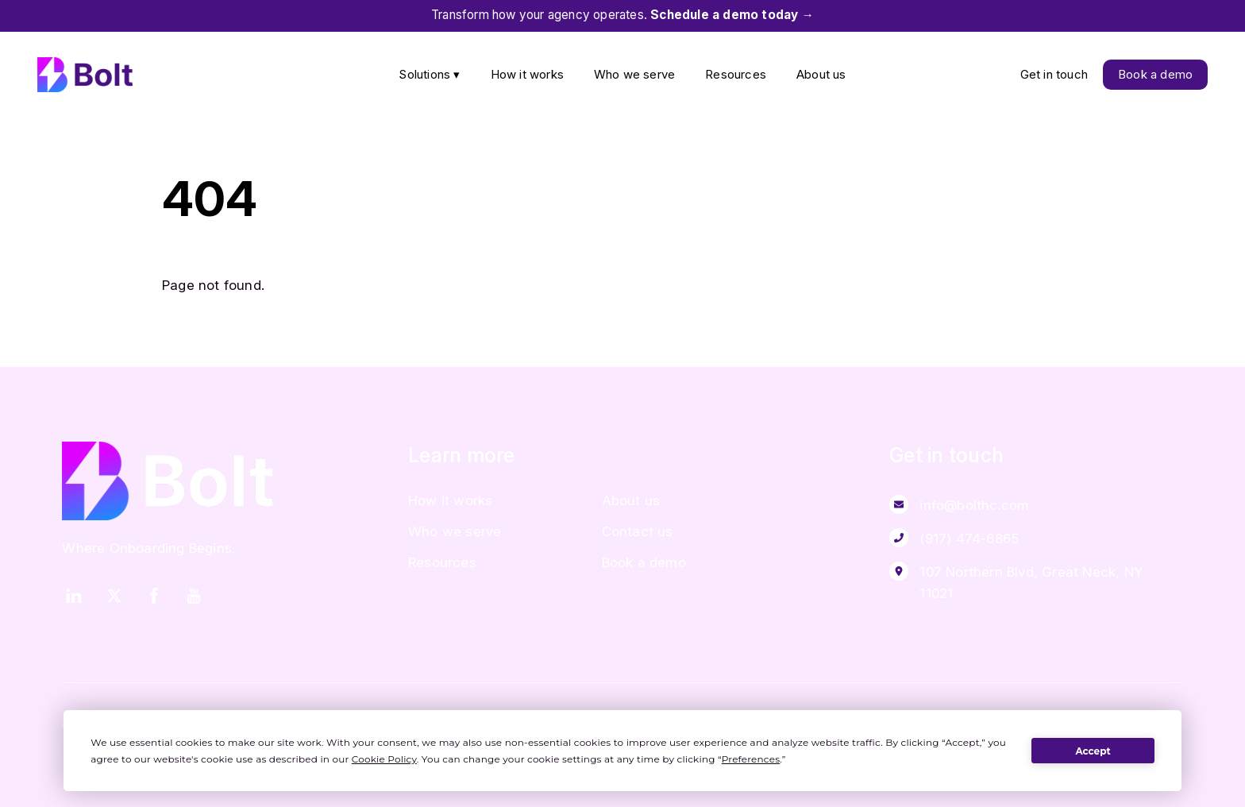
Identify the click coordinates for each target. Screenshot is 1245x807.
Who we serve (634, 74)
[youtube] (194, 594)
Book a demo (1155, 74)
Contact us (637, 531)
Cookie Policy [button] (384, 759)
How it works (527, 74)
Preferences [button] (751, 759)
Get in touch (1054, 74)
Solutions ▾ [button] (429, 74)
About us (821, 74)
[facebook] (154, 594)
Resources (735, 74)
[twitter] (114, 594)
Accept (1092, 751)
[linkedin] (74, 594)
